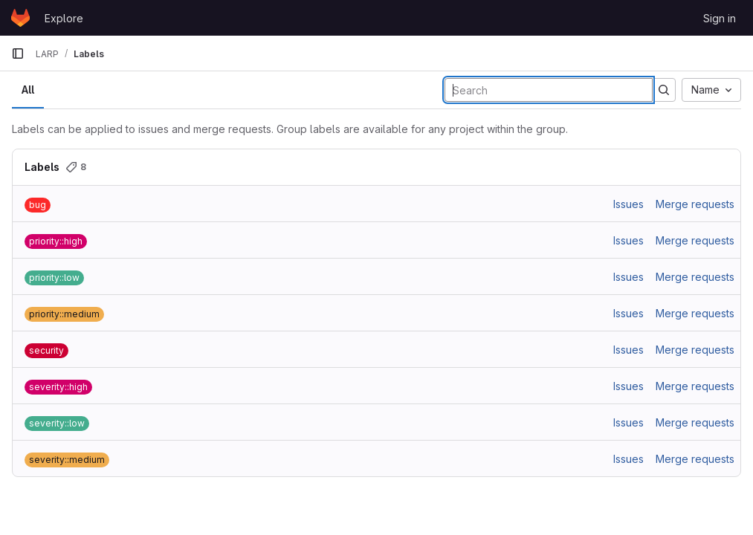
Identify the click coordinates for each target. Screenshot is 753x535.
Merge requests (695, 204)
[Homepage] (20, 18)
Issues (628, 204)
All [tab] (28, 89)
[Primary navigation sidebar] (18, 53)
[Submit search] (664, 90)
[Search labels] (549, 90)
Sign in (719, 18)
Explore (64, 18)
